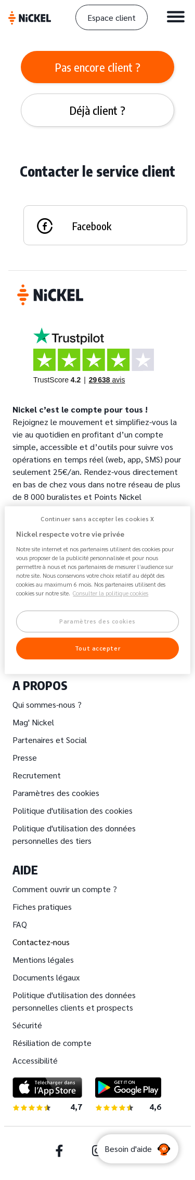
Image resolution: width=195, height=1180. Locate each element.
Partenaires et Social (49, 739)
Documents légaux (46, 977)
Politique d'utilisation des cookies (72, 810)
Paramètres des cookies (55, 792)
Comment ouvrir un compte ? (64, 888)
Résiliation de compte (52, 1042)
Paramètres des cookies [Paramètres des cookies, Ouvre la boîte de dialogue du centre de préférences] (97, 622)
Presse (24, 757)
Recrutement (36, 775)
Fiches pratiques (42, 906)
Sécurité (27, 1024)
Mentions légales (43, 959)
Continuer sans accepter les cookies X (97, 519)
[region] (97, 590)
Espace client (111, 17)
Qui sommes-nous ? (47, 704)
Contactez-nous (41, 941)
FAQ (19, 924)
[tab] (97, 67)
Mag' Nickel (33, 722)
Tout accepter (97, 648)
